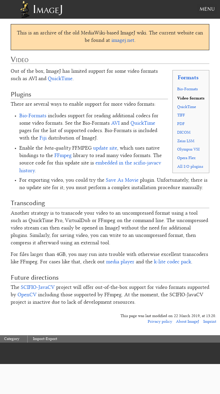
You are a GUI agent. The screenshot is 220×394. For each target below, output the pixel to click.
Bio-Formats (187, 89)
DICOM (184, 133)
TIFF (181, 115)
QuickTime (186, 107)
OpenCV (27, 295)
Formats (188, 77)
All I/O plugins (190, 167)
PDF (181, 124)
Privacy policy (160, 322)
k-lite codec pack (172, 262)
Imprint (209, 322)
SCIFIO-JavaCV (38, 287)
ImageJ (48, 9)
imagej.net (122, 40)
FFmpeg (63, 156)
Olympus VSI (188, 149)
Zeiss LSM (185, 141)
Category (11, 339)
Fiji (43, 138)
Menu (207, 9)
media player (120, 262)
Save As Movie (122, 180)
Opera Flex (186, 158)
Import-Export (45, 339)
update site (105, 148)
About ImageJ (187, 322)
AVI (115, 123)
